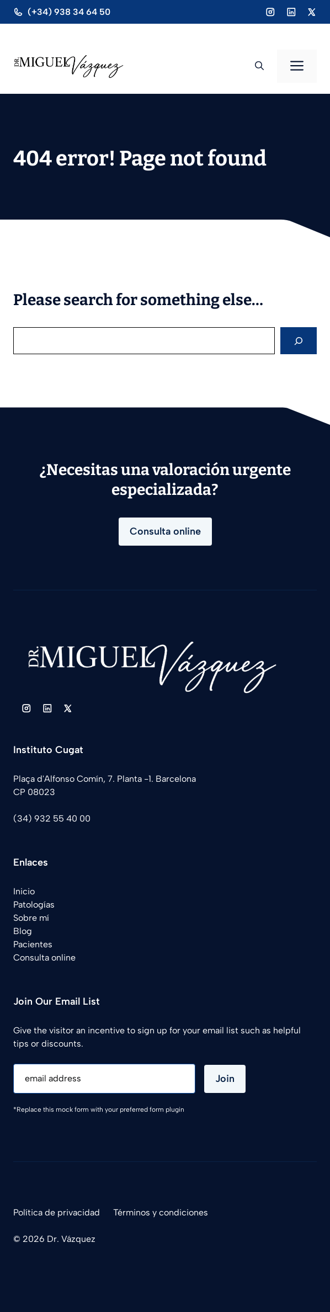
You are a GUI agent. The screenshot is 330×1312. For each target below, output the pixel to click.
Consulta (31, 957)
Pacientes (32, 944)
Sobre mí (31, 918)
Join (225, 1079)
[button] (259, 66)
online (62, 957)
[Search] (298, 340)
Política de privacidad (56, 1212)
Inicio (24, 891)
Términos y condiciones (160, 1212)
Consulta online (165, 531)
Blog (22, 931)
